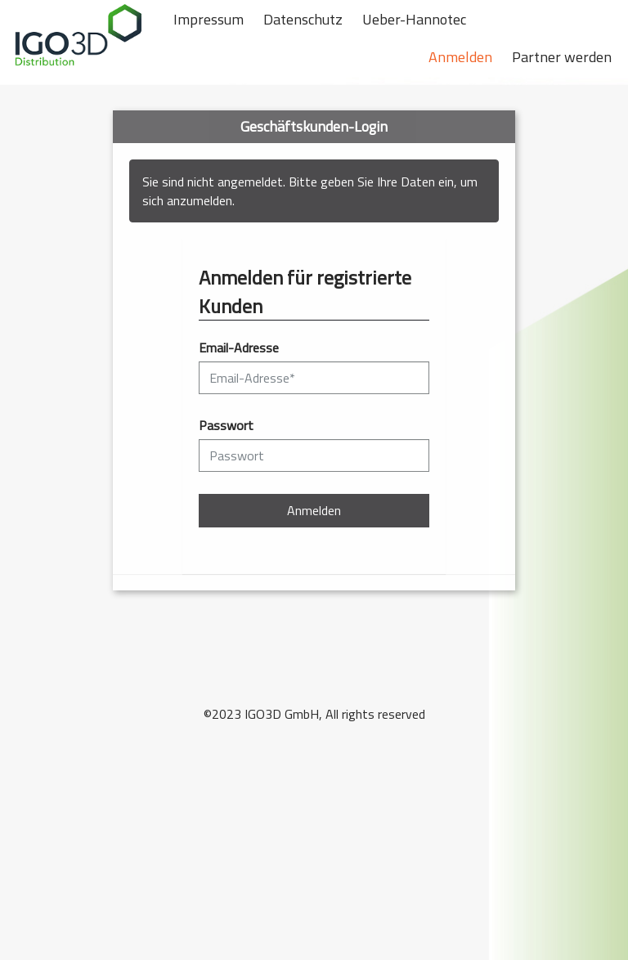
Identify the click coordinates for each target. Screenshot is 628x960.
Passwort (226, 425)
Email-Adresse (239, 348)
